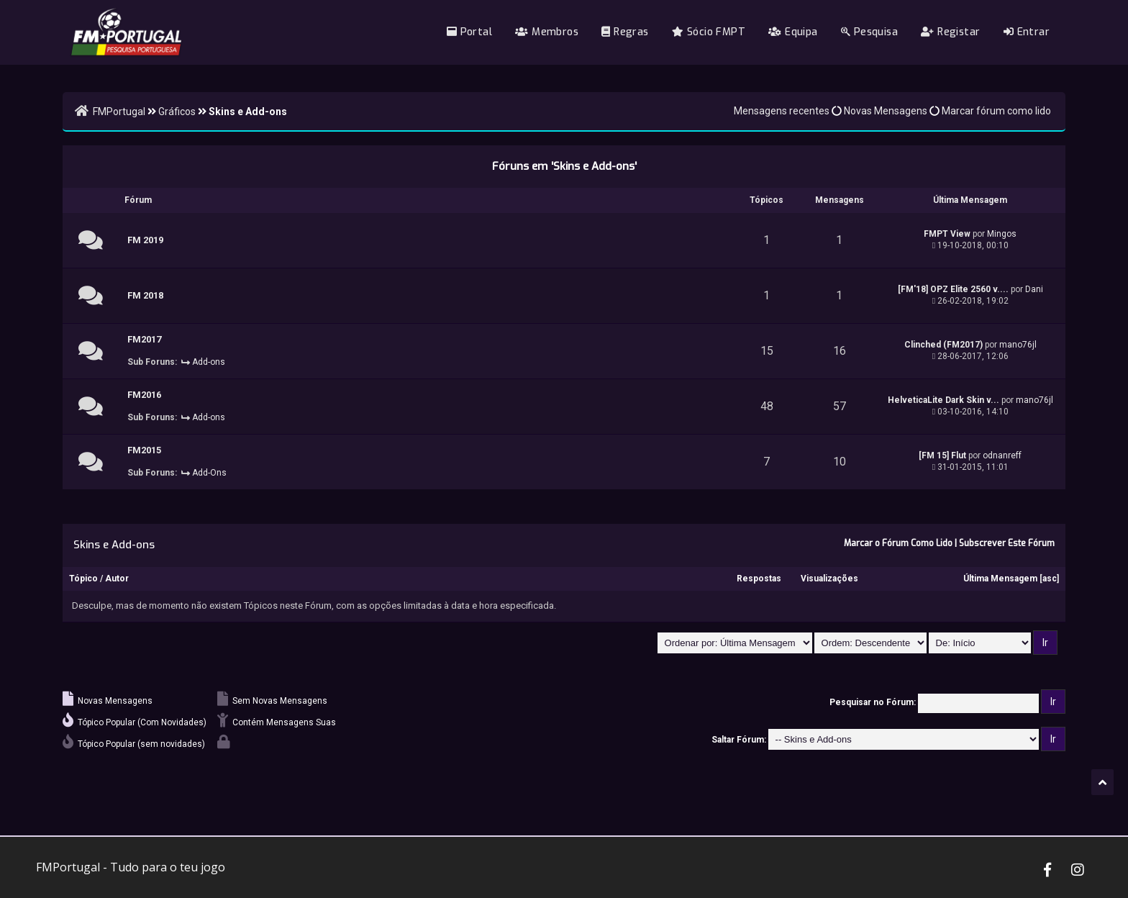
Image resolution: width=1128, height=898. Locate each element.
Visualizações (829, 578)
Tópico (83, 578)
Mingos (1001, 234)
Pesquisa (869, 32)
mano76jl (1018, 345)
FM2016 (144, 394)
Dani (1034, 289)
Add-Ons (209, 473)
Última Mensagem (1000, 578)
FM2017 (144, 339)
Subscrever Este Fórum (1007, 543)
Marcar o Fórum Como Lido (898, 543)
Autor (117, 578)
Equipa (792, 32)
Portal (469, 32)
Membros (546, 32)
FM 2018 (145, 295)
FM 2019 (145, 240)
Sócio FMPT (708, 32)
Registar (950, 32)
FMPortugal (119, 111)
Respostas (759, 578)
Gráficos (177, 111)
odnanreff (1002, 455)
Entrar (1027, 32)
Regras (624, 32)
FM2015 (144, 450)
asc (1049, 578)
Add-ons (208, 362)
